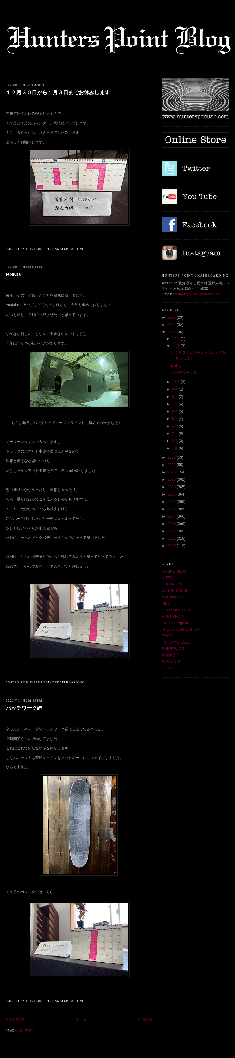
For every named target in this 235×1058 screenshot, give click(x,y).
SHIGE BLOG (173, 649)
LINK (166, 603)
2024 (172, 325)
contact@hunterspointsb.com (197, 294)
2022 (172, 457)
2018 (172, 487)
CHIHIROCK (172, 584)
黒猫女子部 (171, 655)
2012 (172, 531)
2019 (172, 479)
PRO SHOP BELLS (178, 610)
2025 (172, 317)
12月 (176, 338)
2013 (172, 524)
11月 (176, 346)
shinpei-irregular (175, 623)
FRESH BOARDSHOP (180, 629)
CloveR (168, 668)
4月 (175, 426)
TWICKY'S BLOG (176, 642)
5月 (175, 419)
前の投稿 (145, 1019)
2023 (172, 332)
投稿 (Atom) (25, 1030)
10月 (176, 382)
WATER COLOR (175, 591)
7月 (175, 404)
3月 (175, 433)
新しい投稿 (15, 1019)
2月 (175, 441)
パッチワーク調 (24, 708)
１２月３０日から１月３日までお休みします (58, 92)
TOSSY (168, 636)
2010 (172, 546)
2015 (172, 509)
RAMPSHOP (172, 616)
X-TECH (169, 578)
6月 (175, 411)
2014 (172, 516)
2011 (172, 538)
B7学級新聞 (171, 661)
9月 (175, 389)
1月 (175, 448)
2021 (172, 465)
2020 (172, 472)
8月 (175, 397)
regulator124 (172, 597)
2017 (172, 494)
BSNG (13, 275)
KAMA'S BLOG (174, 571)
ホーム (81, 1019)
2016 (172, 502)
